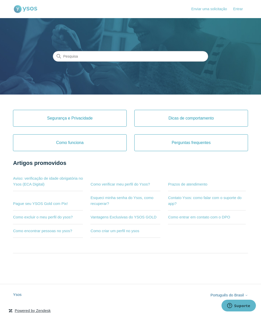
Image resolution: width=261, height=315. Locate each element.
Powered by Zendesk (33, 310)
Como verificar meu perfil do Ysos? (120, 184)
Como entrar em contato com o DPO (199, 217)
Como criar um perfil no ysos (114, 231)
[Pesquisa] (130, 56)
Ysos (17, 294)
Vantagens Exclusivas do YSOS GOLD (123, 217)
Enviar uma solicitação (209, 9)
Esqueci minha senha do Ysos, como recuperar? (121, 200)
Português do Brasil (229, 295)
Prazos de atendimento (187, 184)
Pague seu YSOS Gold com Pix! (40, 203)
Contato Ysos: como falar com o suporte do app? (204, 200)
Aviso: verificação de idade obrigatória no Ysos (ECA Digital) (48, 181)
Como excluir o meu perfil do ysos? (43, 217)
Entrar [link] (238, 9)
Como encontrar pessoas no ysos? (42, 231)
